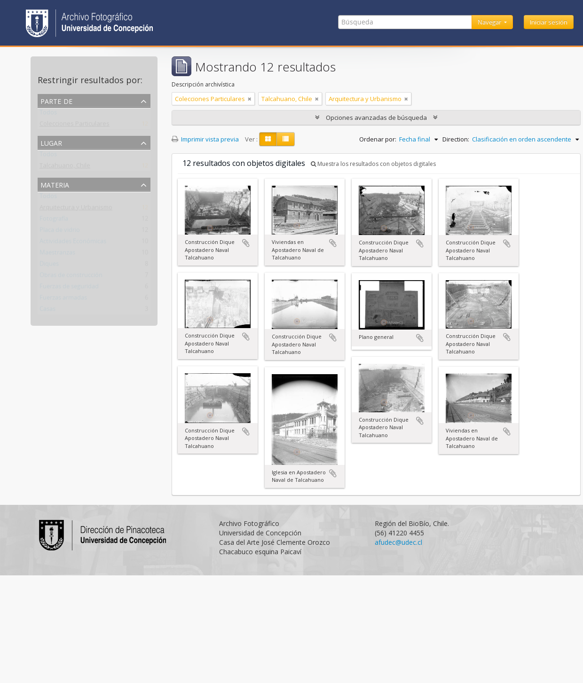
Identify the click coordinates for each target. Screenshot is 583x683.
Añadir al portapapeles (246, 243)
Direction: (455, 139)
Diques (49, 265)
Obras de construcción (70, 277)
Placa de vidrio (59, 232)
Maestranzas (57, 254)
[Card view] (268, 139)
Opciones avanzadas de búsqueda (376, 117)
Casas (47, 310)
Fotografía (53, 220)
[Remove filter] (250, 98)
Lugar (51, 142)
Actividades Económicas (72, 243)
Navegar (490, 22)
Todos (48, 114)
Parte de (56, 100)
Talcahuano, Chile (64, 167)
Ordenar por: (377, 139)
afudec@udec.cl (398, 542)
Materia (54, 184)
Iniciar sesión (548, 22)
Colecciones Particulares (74, 125)
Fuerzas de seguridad (69, 288)
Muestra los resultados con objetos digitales (373, 164)
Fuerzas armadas (63, 299)
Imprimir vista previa (205, 139)
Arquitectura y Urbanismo (75, 209)
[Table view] (285, 139)
